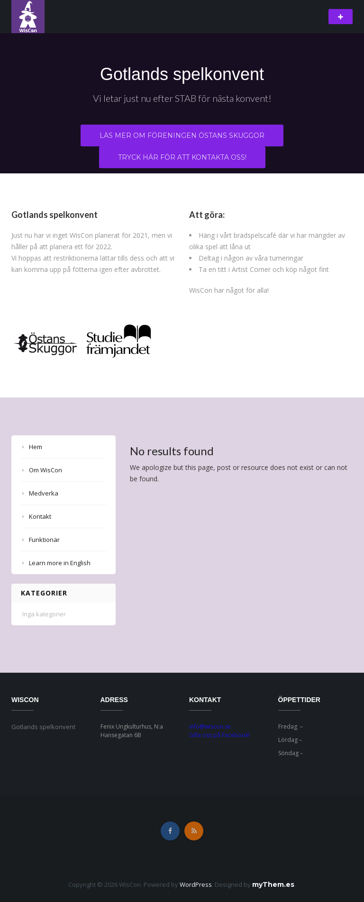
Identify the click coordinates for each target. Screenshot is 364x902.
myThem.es (273, 884)
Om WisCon (45, 470)
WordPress (196, 884)
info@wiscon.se (210, 726)
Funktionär (44, 539)
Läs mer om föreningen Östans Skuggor (182, 135)
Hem (35, 446)
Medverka (43, 493)
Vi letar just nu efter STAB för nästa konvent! (182, 98)
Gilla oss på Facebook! (219, 735)
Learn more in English (60, 563)
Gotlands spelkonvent (182, 74)
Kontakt (40, 516)
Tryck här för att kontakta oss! (182, 157)
